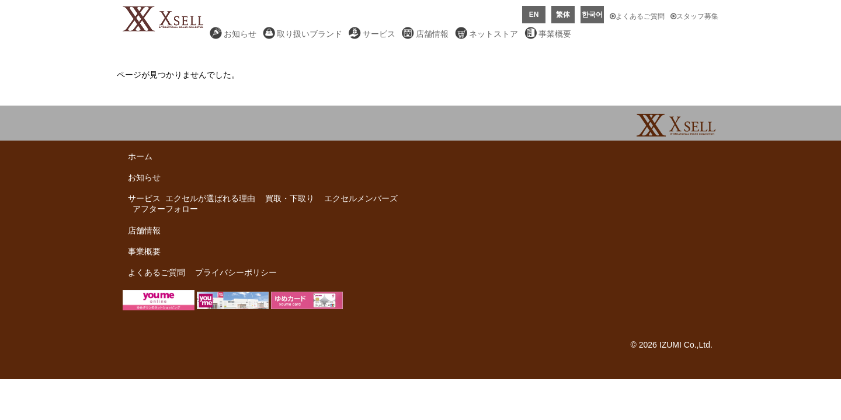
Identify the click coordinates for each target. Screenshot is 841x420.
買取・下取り (289, 198)
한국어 (592, 14)
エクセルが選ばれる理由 (210, 198)
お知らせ (240, 33)
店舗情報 (432, 33)
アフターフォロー (165, 209)
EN (534, 14)
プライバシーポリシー (236, 272)
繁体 (563, 14)
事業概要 (554, 33)
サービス (379, 33)
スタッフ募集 (694, 16)
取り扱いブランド (309, 33)
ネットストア (493, 33)
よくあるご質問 (637, 16)
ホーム (140, 156)
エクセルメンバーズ (361, 198)
